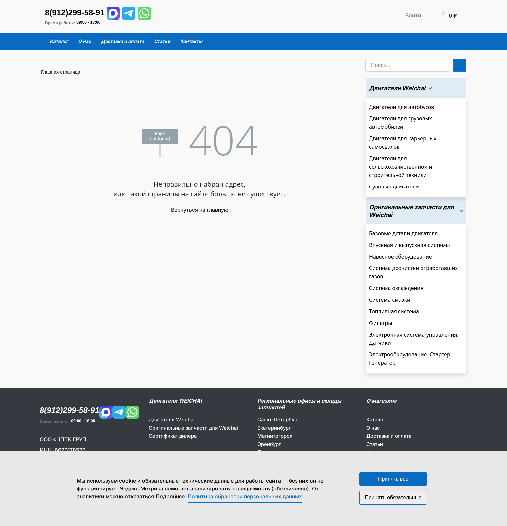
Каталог (376, 419)
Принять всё (393, 479)
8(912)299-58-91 (75, 12)
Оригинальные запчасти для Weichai (193, 428)
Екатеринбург (274, 428)
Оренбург (269, 444)
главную (217, 209)
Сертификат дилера (173, 436)
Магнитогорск (274, 436)
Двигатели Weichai (172, 419)
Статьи (374, 444)
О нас (373, 428)
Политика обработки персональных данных (245, 496)
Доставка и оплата (388, 436)
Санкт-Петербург (278, 419)
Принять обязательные (393, 497)
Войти (413, 15)
